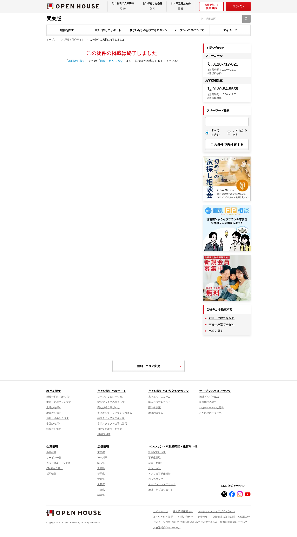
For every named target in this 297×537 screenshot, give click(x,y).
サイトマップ (160, 511)
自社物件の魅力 (208, 402)
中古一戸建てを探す (222, 324)
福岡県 (101, 495)
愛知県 (101, 479)
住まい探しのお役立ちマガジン (148, 30)
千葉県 (101, 468)
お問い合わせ (185, 516)
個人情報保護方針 (183, 511)
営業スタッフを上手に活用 (112, 423)
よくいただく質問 (163, 516)
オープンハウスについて (189, 30)
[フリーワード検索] (227, 121)
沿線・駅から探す (111, 60)
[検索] (246, 19)
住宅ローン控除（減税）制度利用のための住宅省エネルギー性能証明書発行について (200, 522)
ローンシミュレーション (111, 396)
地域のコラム (155, 412)
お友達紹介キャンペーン (166, 527)
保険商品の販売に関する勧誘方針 (231, 516)
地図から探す (77, 60)
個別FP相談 (103, 434)
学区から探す (53, 423)
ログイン (238, 6)
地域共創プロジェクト (160, 489)
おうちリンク (155, 479)
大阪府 (101, 484)
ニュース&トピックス (58, 463)
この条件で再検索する (226, 144)
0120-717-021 (222, 64)
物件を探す (67, 30)
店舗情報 (103, 446)
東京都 (101, 452)
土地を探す (216, 330)
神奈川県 (102, 457)
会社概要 (51, 452)
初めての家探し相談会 (109, 428)
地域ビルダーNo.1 (209, 396)
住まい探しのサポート (107, 30)
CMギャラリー (54, 468)
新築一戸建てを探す (222, 318)
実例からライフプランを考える (114, 412)
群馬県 (101, 473)
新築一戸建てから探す (58, 396)
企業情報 (52, 446)
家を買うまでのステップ (111, 402)
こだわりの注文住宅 (210, 412)
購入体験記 (154, 407)
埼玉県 (101, 463)
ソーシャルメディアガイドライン (216, 511)
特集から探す (53, 428)
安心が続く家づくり (108, 407)
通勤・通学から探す (57, 418)
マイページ (230, 30)
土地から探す (53, 407)
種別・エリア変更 (159, 366)
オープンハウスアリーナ (162, 484)
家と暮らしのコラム (159, 396)
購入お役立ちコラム (159, 402)
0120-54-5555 (222, 88)
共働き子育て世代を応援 (111, 418)
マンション (154, 468)
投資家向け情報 (157, 452)
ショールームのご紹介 (211, 407)
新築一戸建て (155, 463)
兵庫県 (101, 489)
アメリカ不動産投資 (159, 473)
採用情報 (51, 473)
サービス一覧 (53, 457)
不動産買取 (154, 457)
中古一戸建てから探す (58, 402)
